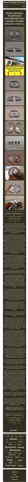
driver (20, 465)
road (15, 453)
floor (7, 436)
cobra (18, 455)
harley (10, 459)
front (20, 460)
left (7, 439)
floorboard (15, 450)
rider (10, 444)
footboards (21, 436)
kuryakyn (20, 442)
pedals (14, 442)
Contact (14, 474)
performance (12, 455)
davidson (6, 451)
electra (16, 460)
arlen (15, 444)
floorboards (10, 447)
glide (10, 462)
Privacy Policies (14, 476)
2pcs (11, 442)
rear (7, 442)
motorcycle (21, 439)
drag (16, 436)
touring (20, 447)
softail (17, 457)
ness (19, 462)
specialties (10, 453)
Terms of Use (14, 479)
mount (15, 462)
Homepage (14, 471)
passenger (11, 465)
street (22, 457)
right (11, 436)
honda (19, 453)
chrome (13, 439)
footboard (9, 457)
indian (23, 451)
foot (19, 444)
